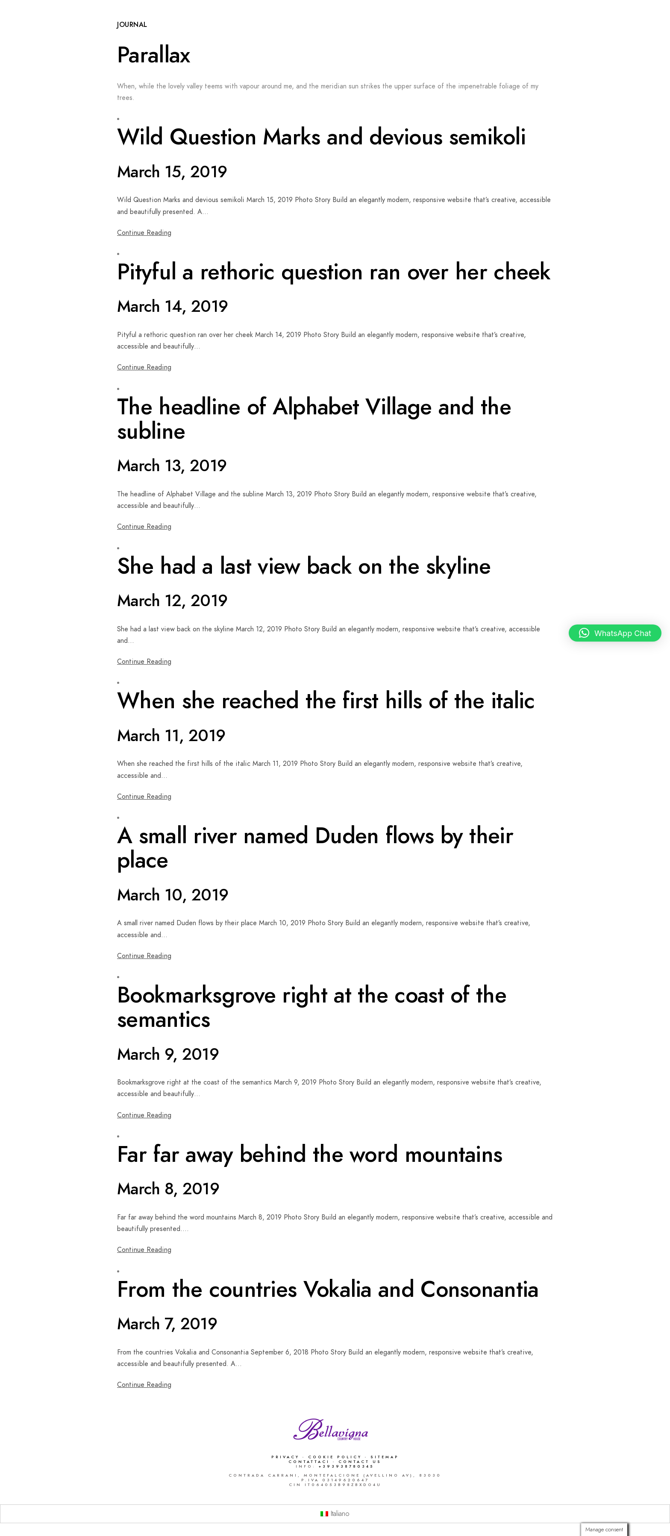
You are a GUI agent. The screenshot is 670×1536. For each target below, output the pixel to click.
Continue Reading (144, 232)
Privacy (285, 1457)
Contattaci (310, 1461)
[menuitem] (335, 1514)
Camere (366, 35)
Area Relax (519, 35)
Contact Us (360, 1461)
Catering (468, 35)
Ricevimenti (416, 35)
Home (272, 35)
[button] (615, 633)
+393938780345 (346, 1466)
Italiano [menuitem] (340, 1513)
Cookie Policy (335, 1457)
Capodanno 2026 (218, 35)
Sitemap (384, 1457)
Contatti (625, 35)
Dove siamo (574, 35)
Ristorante (317, 35)
